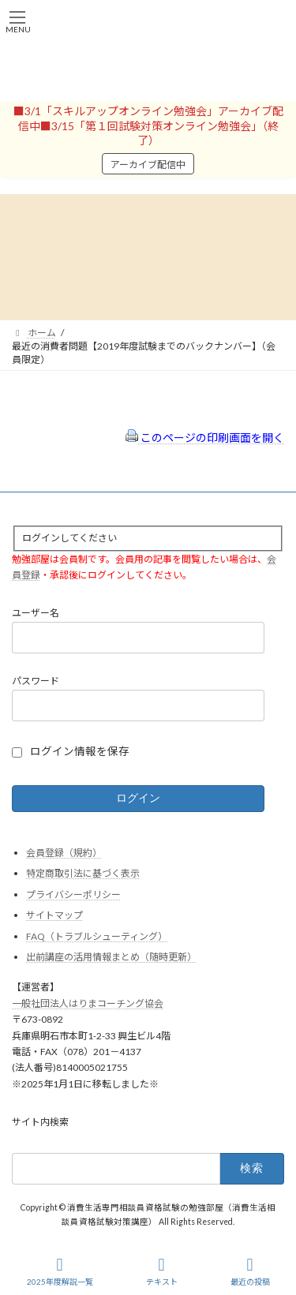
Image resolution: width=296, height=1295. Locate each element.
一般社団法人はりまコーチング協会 (87, 1003)
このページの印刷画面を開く (205, 437)
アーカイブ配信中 (148, 164)
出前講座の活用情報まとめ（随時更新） (111, 958)
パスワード (35, 681)
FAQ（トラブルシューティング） (96, 936)
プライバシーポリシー (73, 894)
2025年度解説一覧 (60, 1271)
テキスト (162, 1271)
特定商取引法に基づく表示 (83, 873)
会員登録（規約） (64, 853)
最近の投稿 (250, 1271)
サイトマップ (54, 915)
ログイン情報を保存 (79, 751)
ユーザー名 (35, 613)
